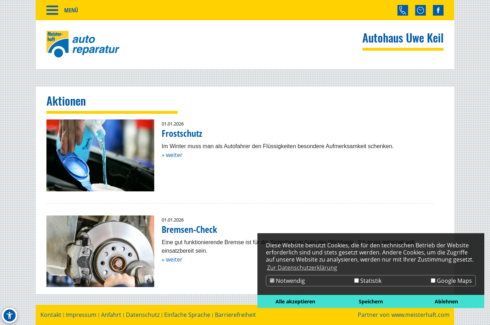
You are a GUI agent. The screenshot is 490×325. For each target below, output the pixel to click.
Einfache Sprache (187, 315)
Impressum (81, 315)
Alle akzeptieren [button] (295, 301)
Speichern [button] (371, 301)
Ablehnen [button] (446, 301)
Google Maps (451, 281)
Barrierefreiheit (235, 315)
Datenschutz (143, 315)
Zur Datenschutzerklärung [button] (302, 267)
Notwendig (287, 281)
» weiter (172, 155)
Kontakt (50, 315)
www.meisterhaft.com (420, 315)
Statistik (368, 281)
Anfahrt (111, 315)
